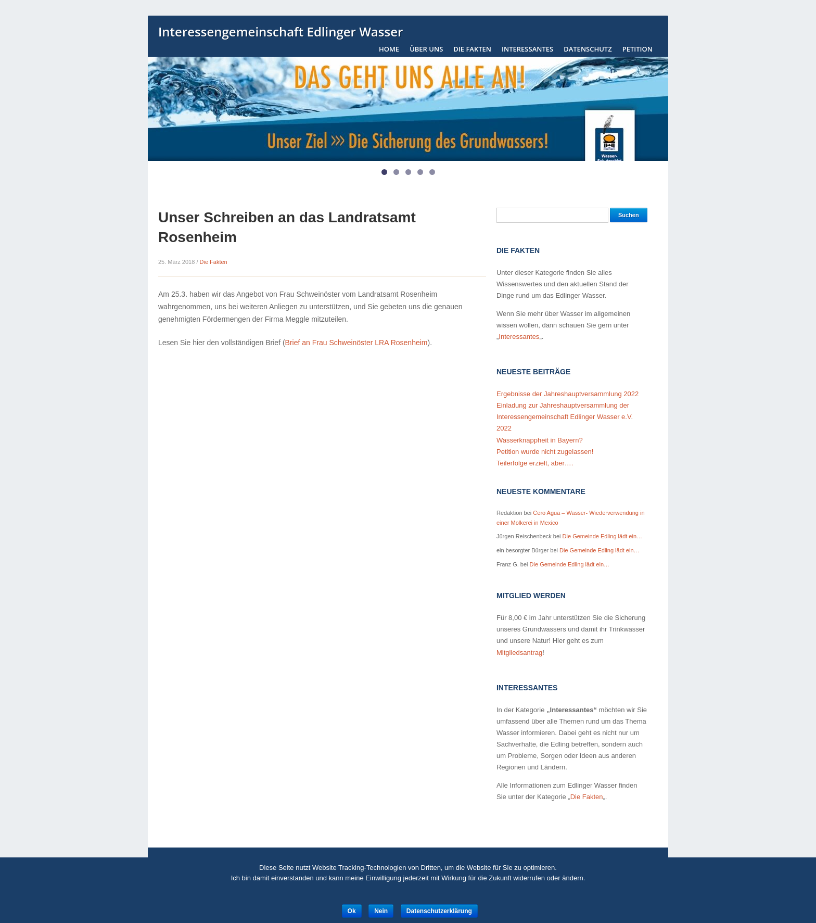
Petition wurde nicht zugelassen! (544, 452)
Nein (381, 911)
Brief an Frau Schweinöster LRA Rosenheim (356, 342)
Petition (637, 49)
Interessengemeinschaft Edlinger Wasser (280, 32)
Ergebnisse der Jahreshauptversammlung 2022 (567, 394)
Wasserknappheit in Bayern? (539, 440)
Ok (352, 911)
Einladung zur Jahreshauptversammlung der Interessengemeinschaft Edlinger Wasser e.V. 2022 (564, 416)
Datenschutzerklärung (439, 911)
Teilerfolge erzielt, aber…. (534, 463)
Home (389, 49)
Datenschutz (588, 49)
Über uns (426, 49)
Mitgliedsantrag (519, 652)
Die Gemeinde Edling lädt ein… (602, 536)
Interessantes (527, 49)
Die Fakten (472, 49)
